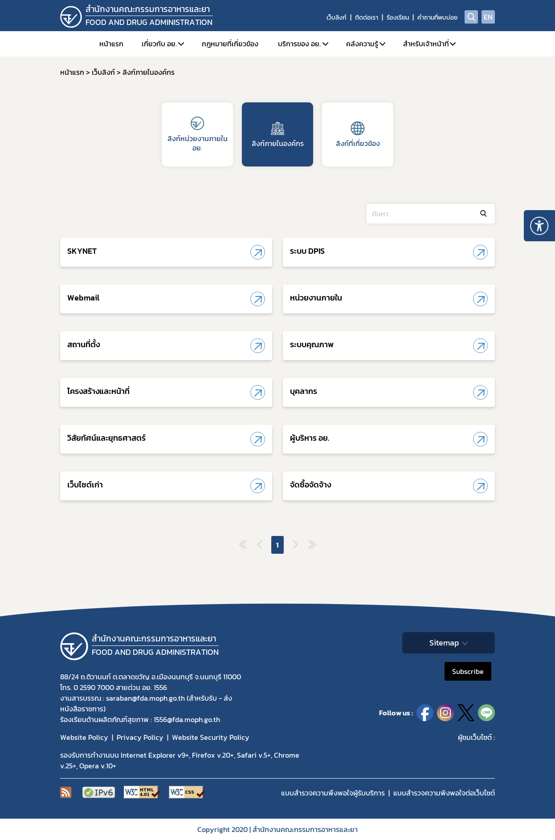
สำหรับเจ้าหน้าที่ (426, 43)
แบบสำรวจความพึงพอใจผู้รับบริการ (333, 792)
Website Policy (84, 737)
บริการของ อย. (299, 43)
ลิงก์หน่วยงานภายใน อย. (197, 134)
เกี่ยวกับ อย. (159, 43)
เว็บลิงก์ (336, 17)
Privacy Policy (140, 737)
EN (488, 17)
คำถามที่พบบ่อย (437, 17)
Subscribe (468, 671)
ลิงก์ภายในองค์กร (278, 135)
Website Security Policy (210, 737)
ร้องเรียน (398, 17)
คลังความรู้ (362, 43)
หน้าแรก (111, 43)
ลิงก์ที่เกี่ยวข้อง (358, 135)
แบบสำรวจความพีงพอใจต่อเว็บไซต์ (444, 792)
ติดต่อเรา (366, 17)
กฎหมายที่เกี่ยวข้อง (230, 43)
